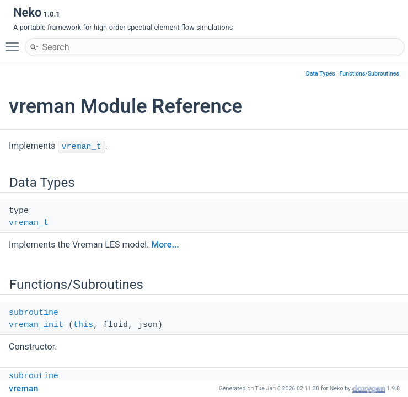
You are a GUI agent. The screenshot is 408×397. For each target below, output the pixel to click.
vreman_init (36, 325)
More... (165, 244)
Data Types (320, 73)
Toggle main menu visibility (15, 41)
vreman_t (81, 147)
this (83, 325)
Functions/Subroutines (369, 73)
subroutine (33, 313)
